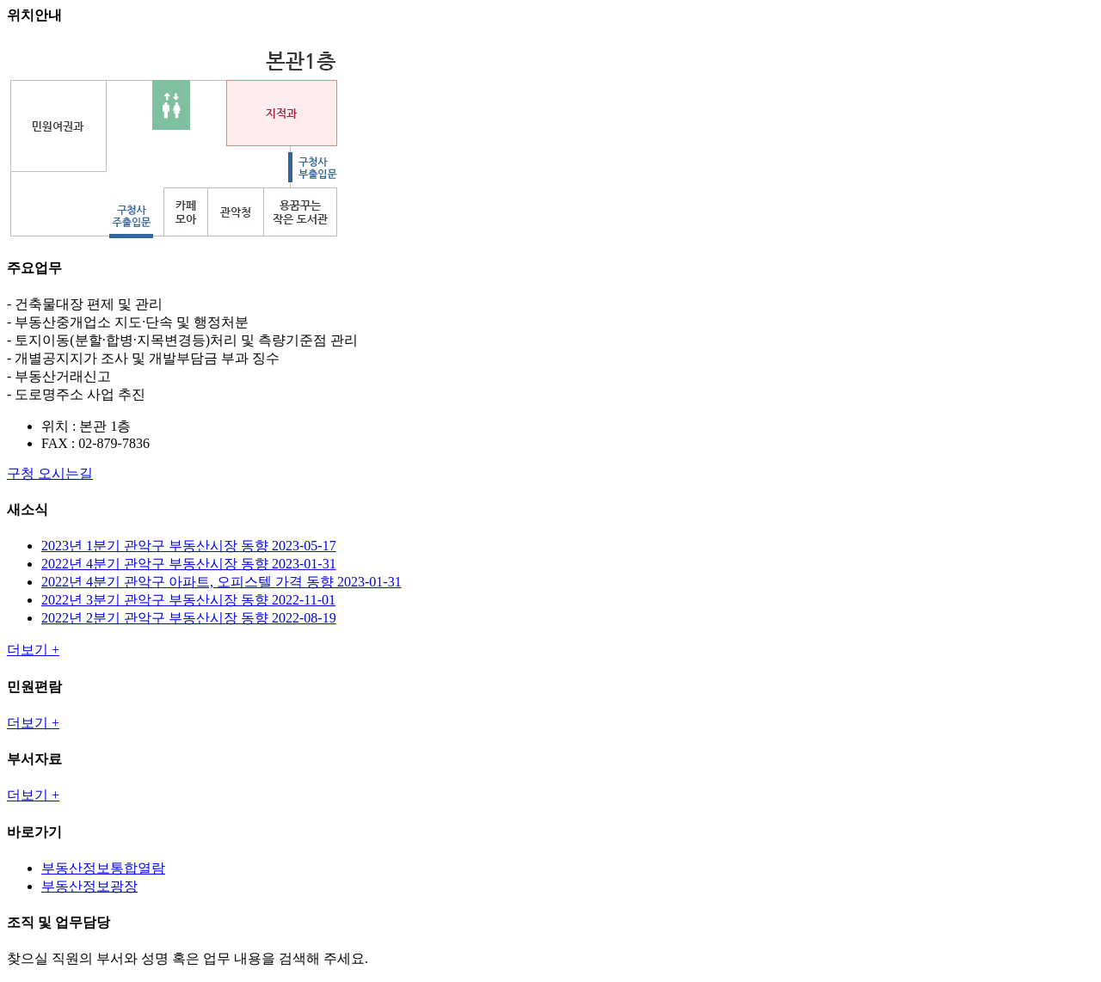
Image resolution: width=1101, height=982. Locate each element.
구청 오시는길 (50, 473)
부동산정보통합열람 (103, 868)
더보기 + (33, 649)
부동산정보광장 (89, 886)
